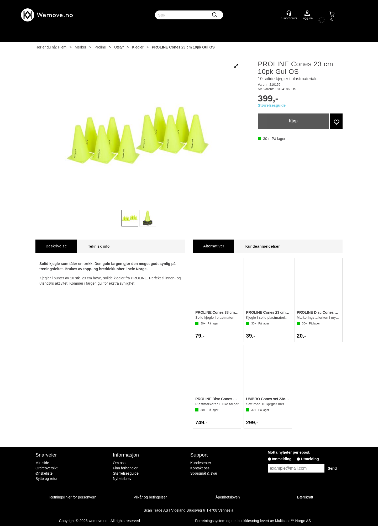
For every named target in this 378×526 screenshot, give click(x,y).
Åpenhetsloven (228, 497)
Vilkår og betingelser (150, 497)
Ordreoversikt (46, 468)
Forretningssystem (210, 521)
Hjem (62, 47)
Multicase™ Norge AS (293, 521)
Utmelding (310, 459)
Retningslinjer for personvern (72, 497)
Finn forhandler (125, 468)
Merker (80, 47)
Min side (42, 463)
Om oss (119, 463)
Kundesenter (200, 463)
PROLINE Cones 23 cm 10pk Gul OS (183, 47)
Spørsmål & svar (203, 473)
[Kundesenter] (288, 13)
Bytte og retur (46, 478)
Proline (100, 47)
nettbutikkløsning (245, 521)
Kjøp (293, 121)
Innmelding (282, 459)
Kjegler (138, 47)
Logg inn (307, 13)
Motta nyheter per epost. (289, 452)
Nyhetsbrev (122, 478)
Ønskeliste (43, 473)
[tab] (56, 246)
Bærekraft (305, 497)
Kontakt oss (199, 468)
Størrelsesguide (272, 105)
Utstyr (119, 47)
